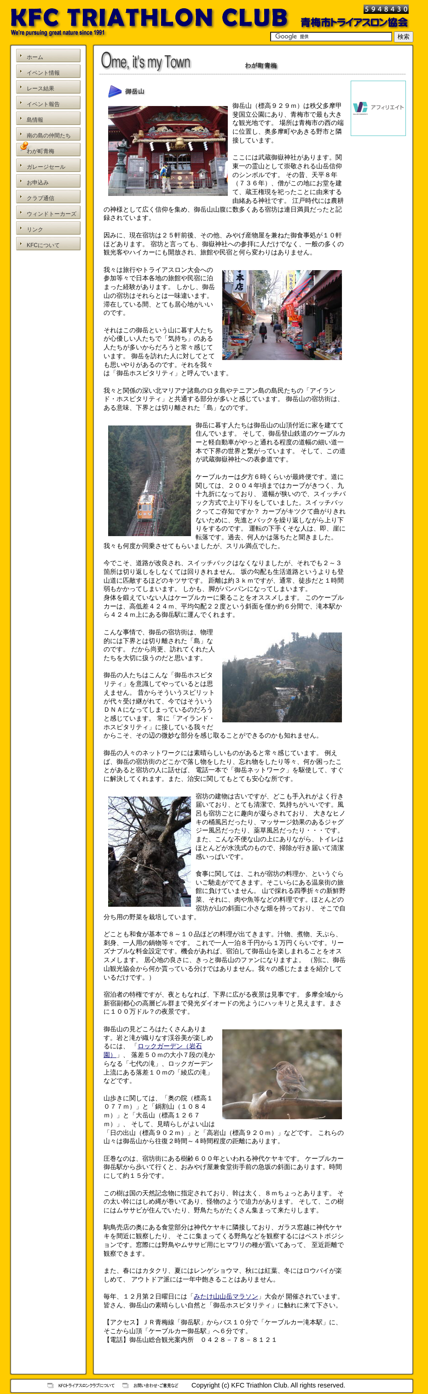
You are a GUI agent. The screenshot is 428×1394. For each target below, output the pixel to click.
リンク (35, 229)
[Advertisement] (48, 294)
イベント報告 (43, 104)
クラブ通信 (40, 198)
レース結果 (40, 88)
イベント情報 (43, 73)
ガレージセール (46, 167)
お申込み (38, 182)
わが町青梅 (40, 151)
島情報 (35, 120)
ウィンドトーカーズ (51, 214)
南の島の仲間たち (49, 135)
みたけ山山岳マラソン (226, 1296)
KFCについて (43, 245)
